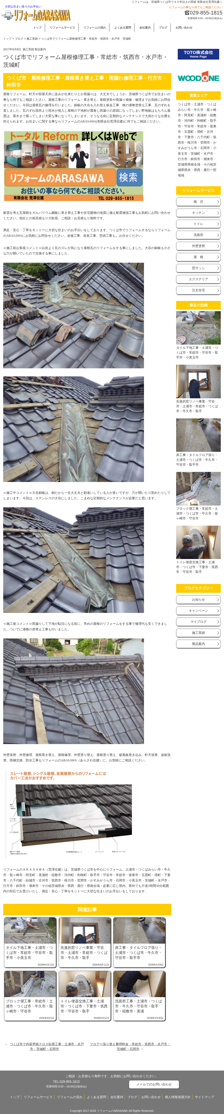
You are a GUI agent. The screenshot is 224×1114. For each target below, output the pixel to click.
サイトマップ (204, 1097)
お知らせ (198, 599)
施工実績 (32, 38)
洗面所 (198, 235)
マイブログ (198, 621)
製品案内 (40, 49)
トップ (37, 27)
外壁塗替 (198, 246)
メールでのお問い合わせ (154, 1084)
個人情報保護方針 (178, 1097)
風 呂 (198, 201)
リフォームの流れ (94, 27)
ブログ (163, 27)
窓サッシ (198, 268)
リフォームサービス (62, 27)
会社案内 (145, 27)
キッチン (198, 212)
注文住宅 (198, 290)
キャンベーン (198, 610)
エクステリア (198, 279)
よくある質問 (122, 27)
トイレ (198, 223)
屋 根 (198, 257)
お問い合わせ (184, 27)
